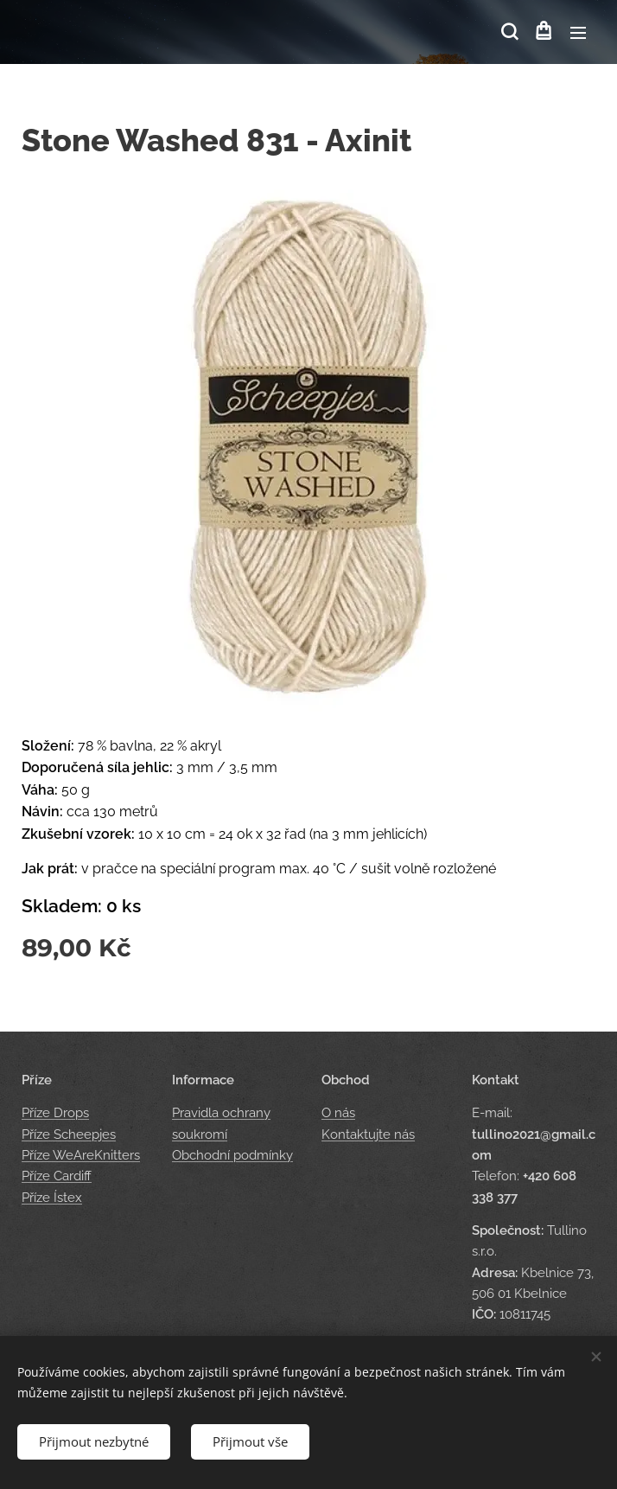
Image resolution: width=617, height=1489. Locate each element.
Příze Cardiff (57, 1176)
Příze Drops (55, 1113)
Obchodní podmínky (232, 1155)
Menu (578, 33)
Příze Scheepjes (69, 1133)
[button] (508, 32)
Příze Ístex (52, 1197)
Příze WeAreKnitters (81, 1155)
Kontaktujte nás (368, 1133)
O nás (338, 1113)
